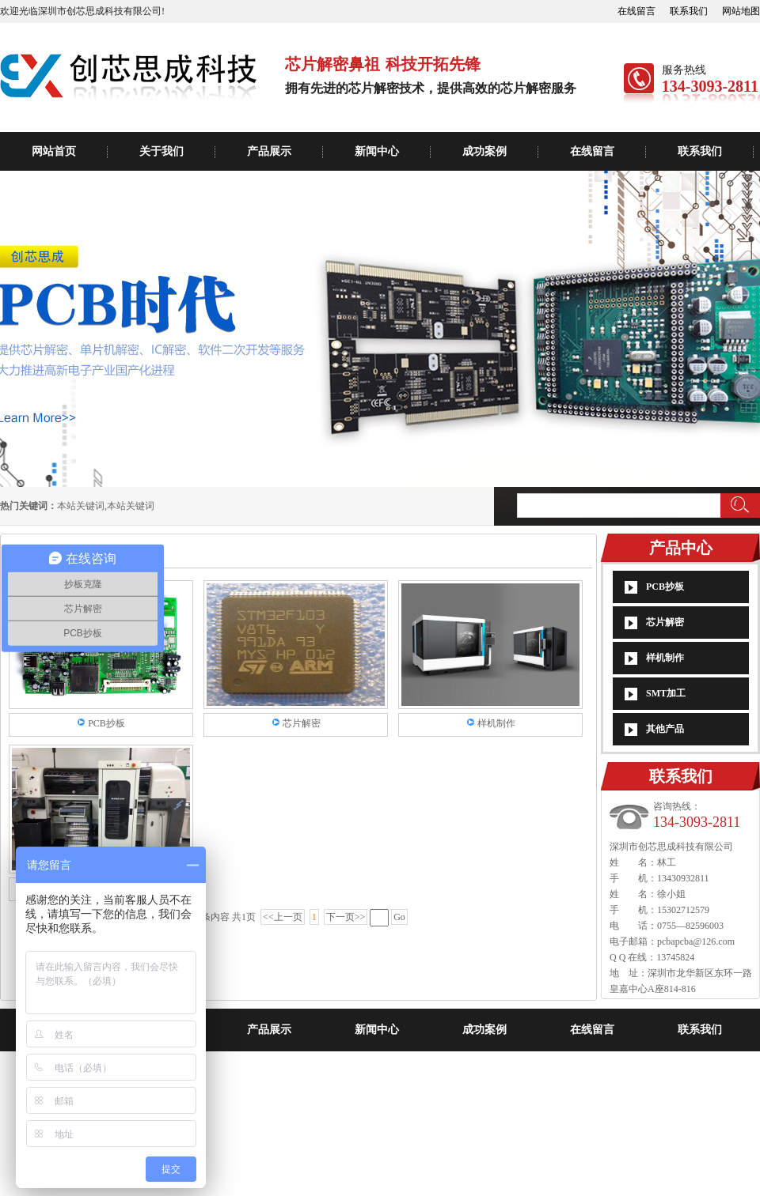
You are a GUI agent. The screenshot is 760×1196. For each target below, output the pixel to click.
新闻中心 (377, 151)
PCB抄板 (665, 586)
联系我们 (689, 11)
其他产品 (665, 728)
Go (399, 916)
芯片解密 (665, 622)
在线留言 (637, 11)
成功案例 (484, 151)
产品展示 (269, 151)
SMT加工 (666, 693)
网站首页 (54, 151)
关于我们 (161, 151)
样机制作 (665, 657)
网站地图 (741, 11)
